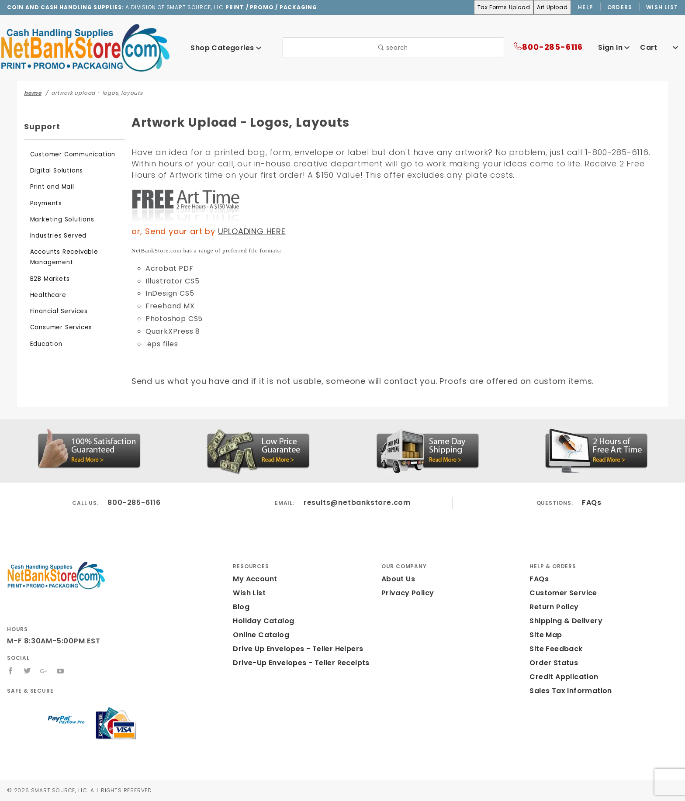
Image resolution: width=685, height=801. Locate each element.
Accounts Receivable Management (60, 257)
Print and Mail (50, 186)
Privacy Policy (406, 593)
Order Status (551, 662)
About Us (397, 579)
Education (44, 344)
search (393, 48)
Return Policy (553, 607)
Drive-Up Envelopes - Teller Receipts (296, 662)
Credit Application (560, 676)
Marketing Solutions (59, 219)
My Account (253, 579)
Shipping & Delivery (564, 621)
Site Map (544, 635)
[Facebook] (10, 670)
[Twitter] (27, 670)
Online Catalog (259, 635)
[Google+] (44, 670)
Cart (660, 47)
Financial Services (56, 311)
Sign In (613, 47)
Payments (44, 203)
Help (585, 7)
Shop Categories (226, 48)
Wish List (662, 7)
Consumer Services (58, 327)
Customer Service (560, 593)
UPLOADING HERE (247, 231)
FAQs (591, 502)
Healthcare (46, 295)
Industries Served (55, 235)
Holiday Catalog (260, 621)
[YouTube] (61, 670)
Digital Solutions (54, 170)
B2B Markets (48, 279)
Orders (620, 7)
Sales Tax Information (567, 690)
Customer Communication (67, 154)
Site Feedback (554, 649)
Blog (241, 607)
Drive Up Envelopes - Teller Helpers (294, 649)
